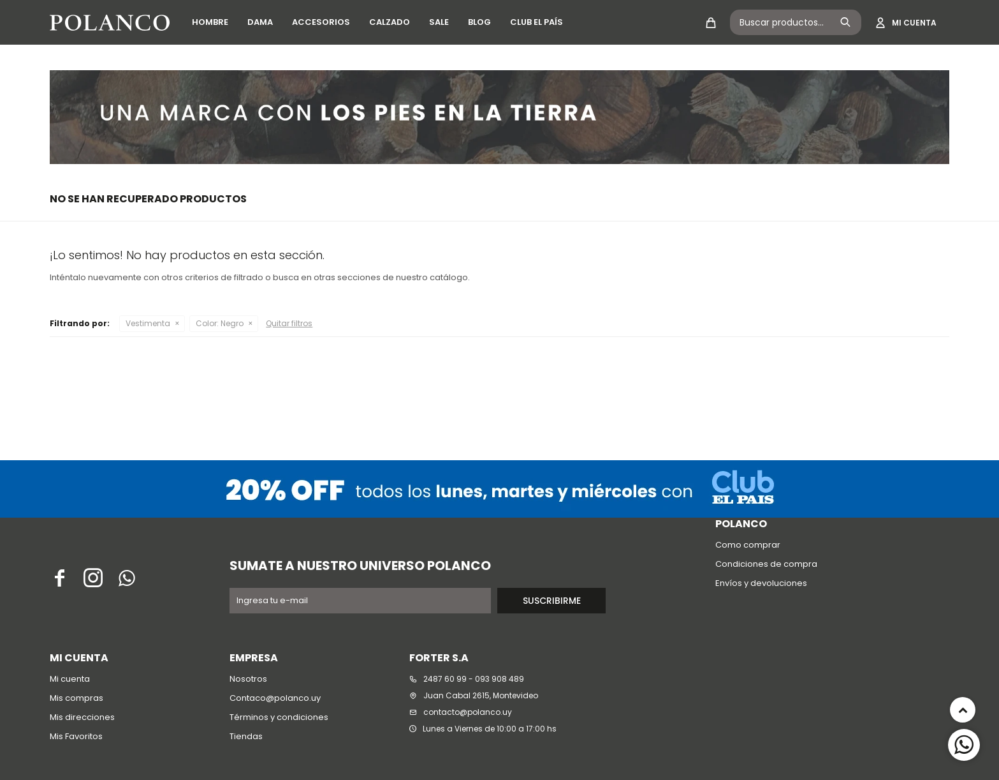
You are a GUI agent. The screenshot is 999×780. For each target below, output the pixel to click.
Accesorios (321, 22)
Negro (220, 323)
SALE (439, 22)
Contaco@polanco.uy (275, 698)
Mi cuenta (70, 679)
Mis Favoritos (76, 736)
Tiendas (246, 736)
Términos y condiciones (279, 717)
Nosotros (248, 679)
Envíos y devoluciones (761, 583)
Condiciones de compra (766, 564)
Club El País (536, 22)
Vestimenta (148, 323)
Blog (479, 22)
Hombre (210, 22)
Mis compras (76, 698)
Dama (260, 22)
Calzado (389, 22)
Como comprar (747, 545)
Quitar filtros (289, 323)
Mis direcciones (82, 717)
